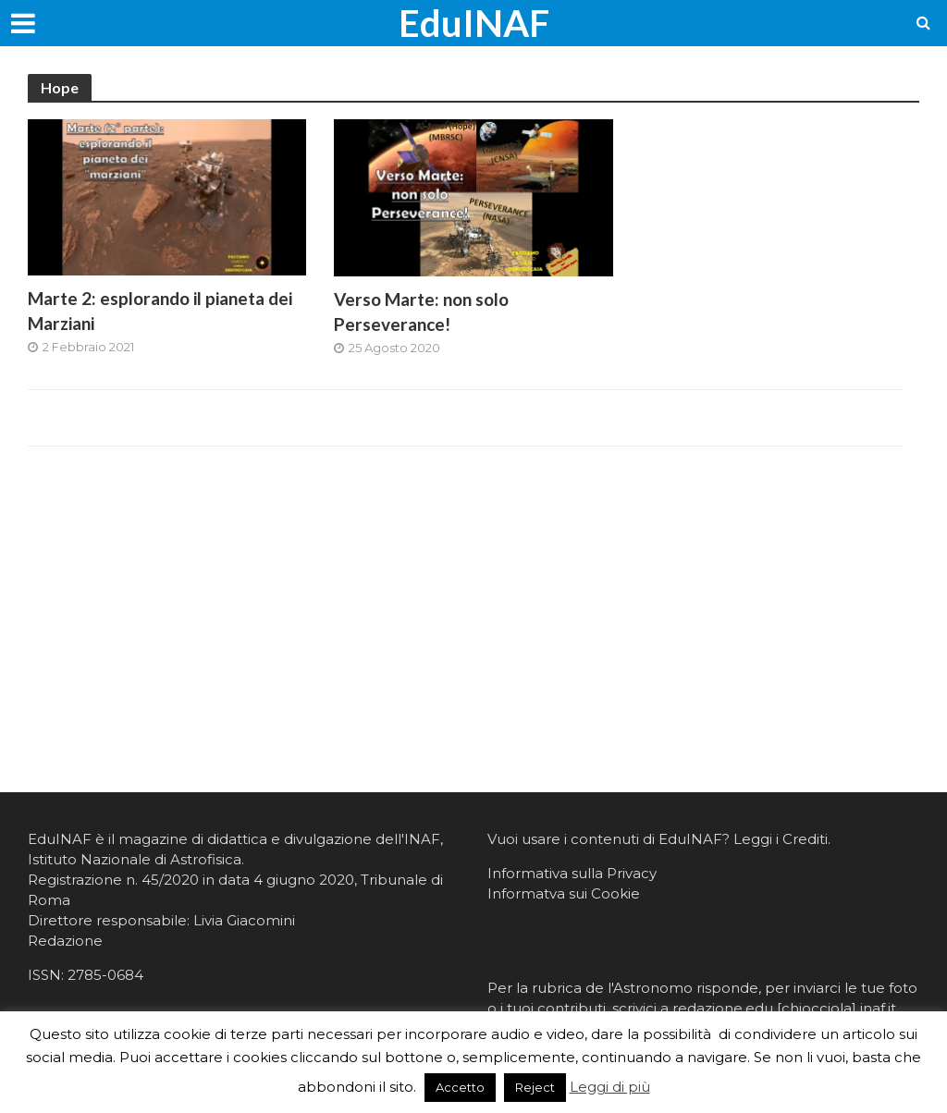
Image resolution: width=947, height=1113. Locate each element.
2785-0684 (105, 975)
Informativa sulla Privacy (572, 873)
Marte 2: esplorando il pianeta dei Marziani (160, 310)
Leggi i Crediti (780, 839)
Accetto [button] (460, 1087)
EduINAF (474, 23)
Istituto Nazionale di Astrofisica (134, 859)
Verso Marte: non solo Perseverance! (421, 311)
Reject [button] (535, 1087)
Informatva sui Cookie (563, 893)
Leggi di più (610, 1086)
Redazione (65, 940)
